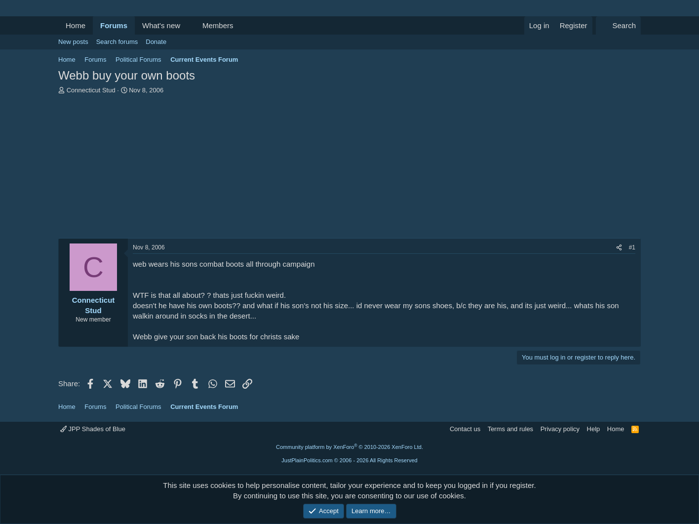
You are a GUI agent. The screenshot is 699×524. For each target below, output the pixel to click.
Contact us (465, 429)
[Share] (619, 247)
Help (593, 429)
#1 (632, 247)
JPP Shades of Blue (92, 429)
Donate (156, 41)
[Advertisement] (349, 169)
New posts (73, 41)
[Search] (618, 25)
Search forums (117, 41)
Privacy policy (560, 429)
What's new (161, 25)
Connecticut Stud (91, 90)
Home (75, 25)
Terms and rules (510, 429)
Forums (113, 25)
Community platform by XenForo (349, 447)
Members (217, 25)
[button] (188, 25)
